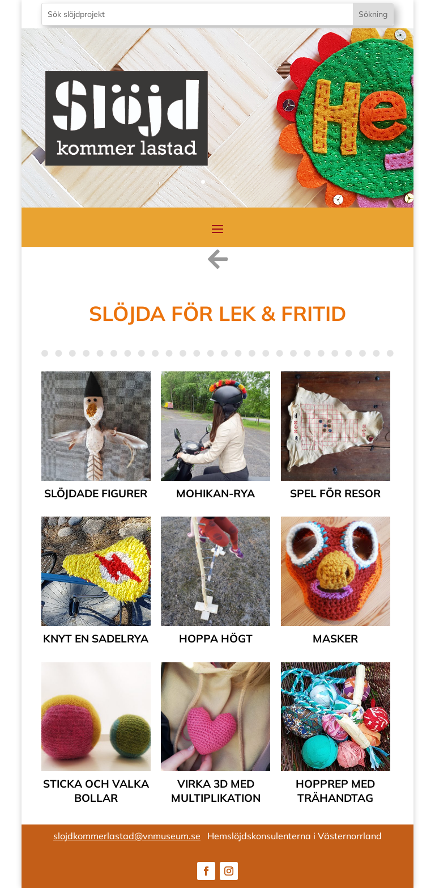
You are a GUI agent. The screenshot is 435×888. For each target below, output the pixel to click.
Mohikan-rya (215, 493)
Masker (335, 638)
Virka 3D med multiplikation (216, 791)
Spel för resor (335, 493)
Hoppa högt (216, 638)
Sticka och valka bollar (96, 791)
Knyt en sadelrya (95, 638)
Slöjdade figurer (95, 493)
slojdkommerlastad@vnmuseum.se (127, 836)
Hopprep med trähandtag (335, 791)
